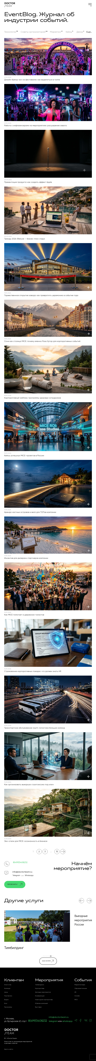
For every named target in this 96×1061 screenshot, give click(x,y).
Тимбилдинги (39, 985)
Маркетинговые (79, 985)
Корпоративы (39, 988)
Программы (8, 1007)
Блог (5, 1003)
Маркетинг (55, 32)
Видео (6, 999)
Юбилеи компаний (41, 1003)
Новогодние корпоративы (44, 999)
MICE (76, 999)
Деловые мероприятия (43, 992)
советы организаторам (33, 32)
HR (75, 992)
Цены (6, 992)
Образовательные (80, 988)
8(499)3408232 (37, 1020)
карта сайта (8, 1049)
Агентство (7, 985)
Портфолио (8, 996)
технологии (10, 32)
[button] (43, 956)
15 (57, 851)
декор (80, 32)
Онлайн (77, 996)
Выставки (38, 1007)
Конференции (39, 996)
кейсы (69, 32)
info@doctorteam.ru (59, 1017)
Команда (7, 988)
